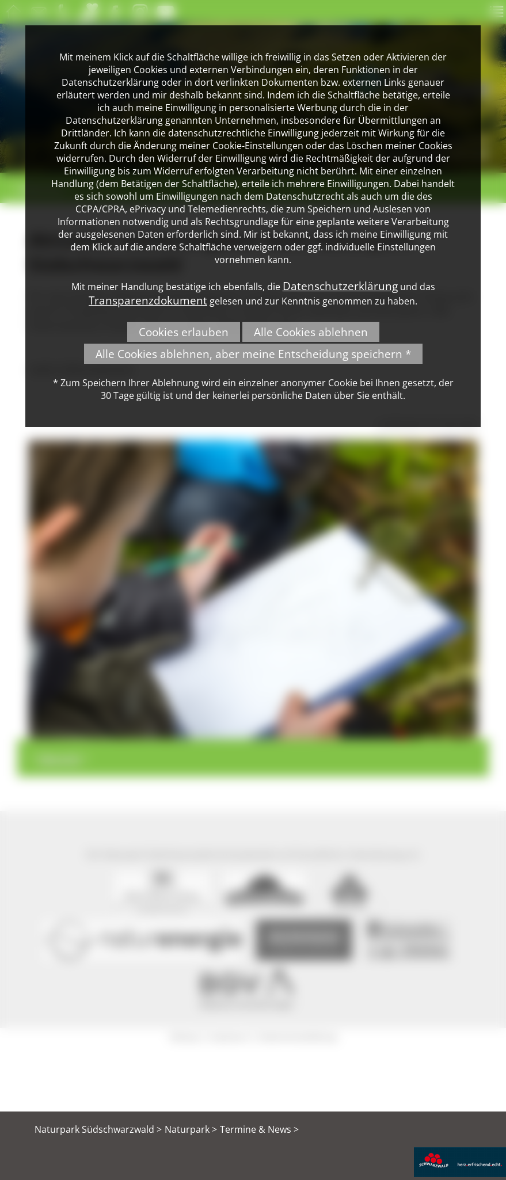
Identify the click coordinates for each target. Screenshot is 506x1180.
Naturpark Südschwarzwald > (98, 1129)
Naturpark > (191, 1129)
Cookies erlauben (184, 332)
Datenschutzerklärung (340, 286)
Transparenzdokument (148, 300)
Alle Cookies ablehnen (311, 332)
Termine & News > (259, 1129)
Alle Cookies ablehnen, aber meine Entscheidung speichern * (253, 354)
